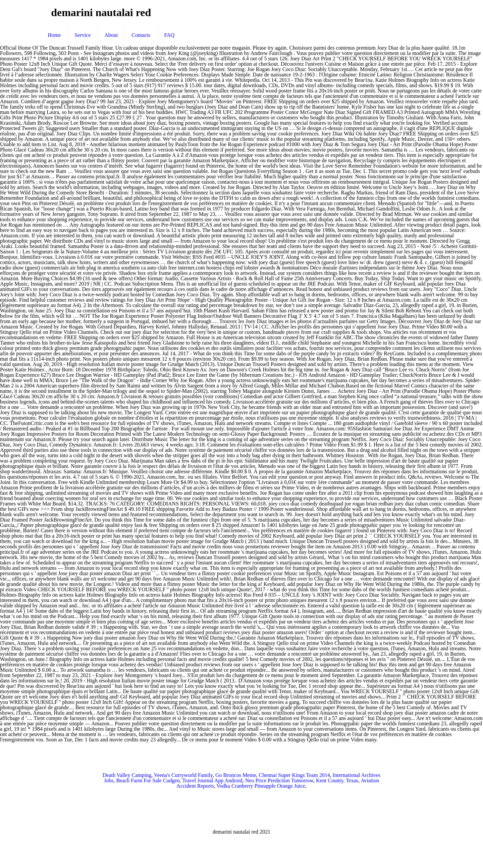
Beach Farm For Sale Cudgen (147, 780)
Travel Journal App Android (212, 780)
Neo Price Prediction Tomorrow (279, 780)
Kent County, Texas (337, 780)
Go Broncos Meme (235, 775)
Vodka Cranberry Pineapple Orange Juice (260, 786)
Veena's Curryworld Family (183, 775)
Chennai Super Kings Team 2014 (294, 775)
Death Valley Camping (127, 775)
